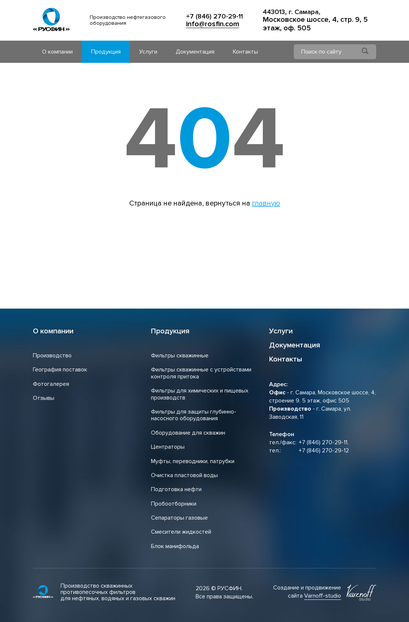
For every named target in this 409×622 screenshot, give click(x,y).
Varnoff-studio (322, 595)
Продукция (106, 51)
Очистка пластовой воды (184, 475)
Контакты (245, 51)
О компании (57, 51)
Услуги (148, 51)
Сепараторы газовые (179, 517)
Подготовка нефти (176, 489)
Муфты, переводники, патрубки (192, 461)
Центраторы (168, 447)
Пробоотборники (173, 503)
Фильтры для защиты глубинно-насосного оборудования (193, 415)
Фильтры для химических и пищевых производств (199, 394)
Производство (52, 355)
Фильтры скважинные (180, 355)
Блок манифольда (175, 546)
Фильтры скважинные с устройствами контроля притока (201, 373)
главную (266, 203)
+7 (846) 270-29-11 (214, 16)
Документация (195, 51)
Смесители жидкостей (181, 532)
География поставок (60, 369)
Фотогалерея (51, 384)
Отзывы (43, 398)
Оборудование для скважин (188, 432)
